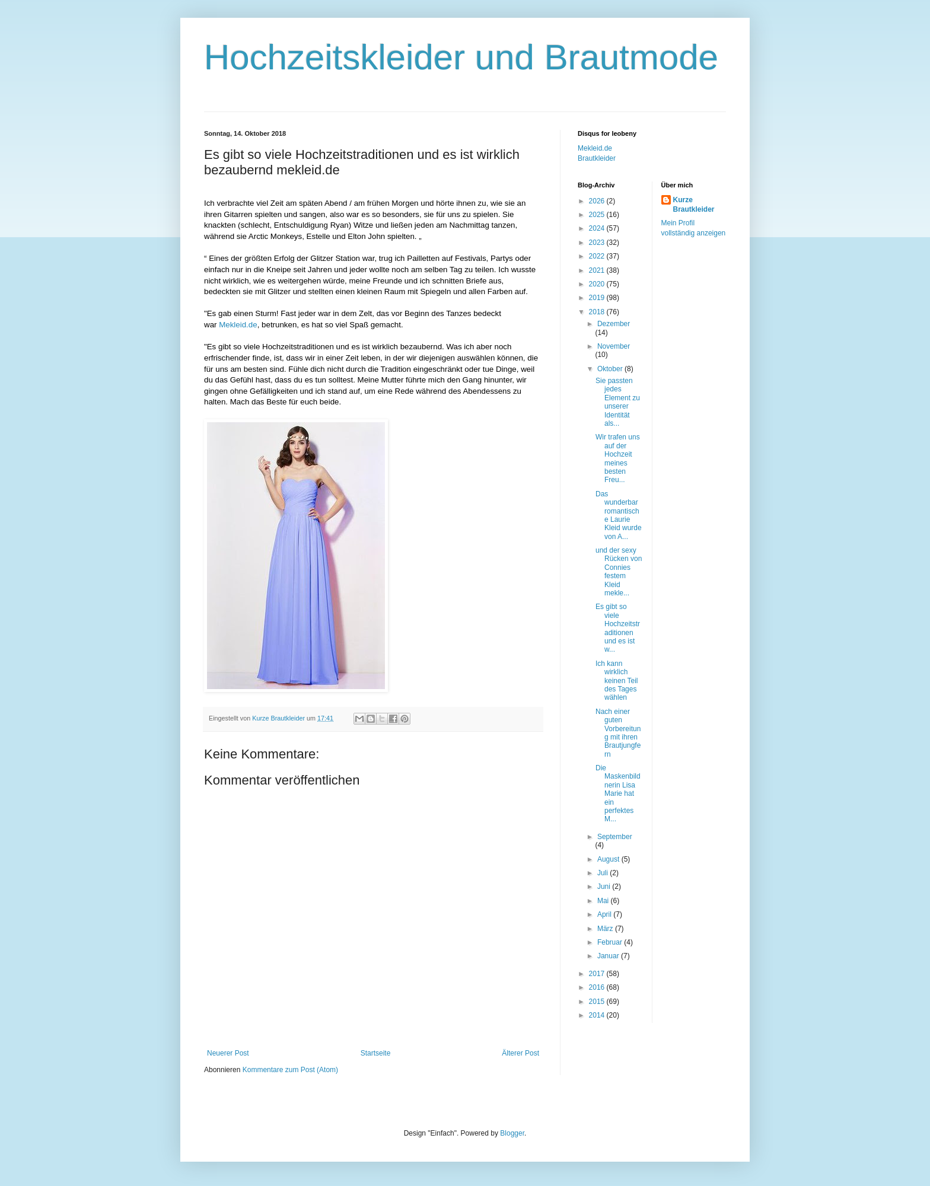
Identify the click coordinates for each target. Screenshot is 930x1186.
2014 (598, 1015)
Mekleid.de (238, 324)
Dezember (613, 324)
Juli (603, 873)
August (609, 859)
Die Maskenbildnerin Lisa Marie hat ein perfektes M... (618, 793)
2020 (598, 284)
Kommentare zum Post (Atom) (290, 1070)
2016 (598, 987)
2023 (598, 242)
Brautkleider (597, 158)
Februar (610, 942)
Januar (609, 956)
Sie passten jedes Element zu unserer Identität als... (617, 402)
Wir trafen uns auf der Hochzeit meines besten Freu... (617, 458)
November (613, 346)
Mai (604, 901)
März (606, 928)
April (605, 914)
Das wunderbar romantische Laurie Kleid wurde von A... (618, 515)
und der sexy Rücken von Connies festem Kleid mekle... (618, 571)
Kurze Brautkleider (694, 205)
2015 (598, 1001)
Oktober (611, 369)
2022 (598, 256)
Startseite (376, 1053)
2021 (598, 270)
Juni (604, 886)
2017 (598, 974)
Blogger (512, 1133)
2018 (598, 312)
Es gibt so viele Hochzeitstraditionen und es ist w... (617, 627)
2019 (598, 298)
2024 (598, 228)
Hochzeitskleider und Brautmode (461, 57)
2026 (598, 201)
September (614, 837)
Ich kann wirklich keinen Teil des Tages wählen (616, 680)
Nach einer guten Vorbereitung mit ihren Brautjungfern (618, 732)
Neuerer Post (228, 1053)
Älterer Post (520, 1053)
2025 (598, 215)
